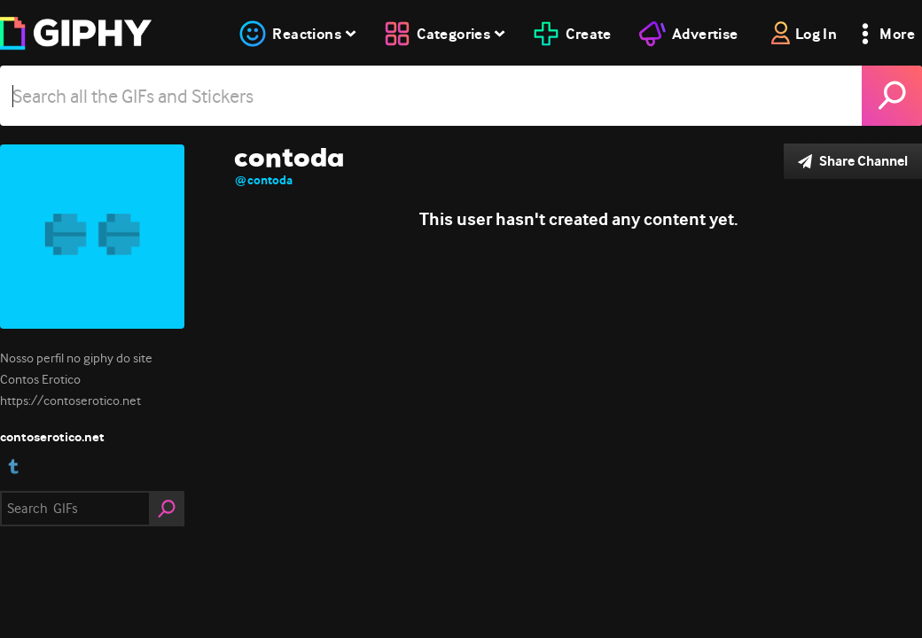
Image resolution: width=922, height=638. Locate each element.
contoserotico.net (52, 437)
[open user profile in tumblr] (13, 467)
